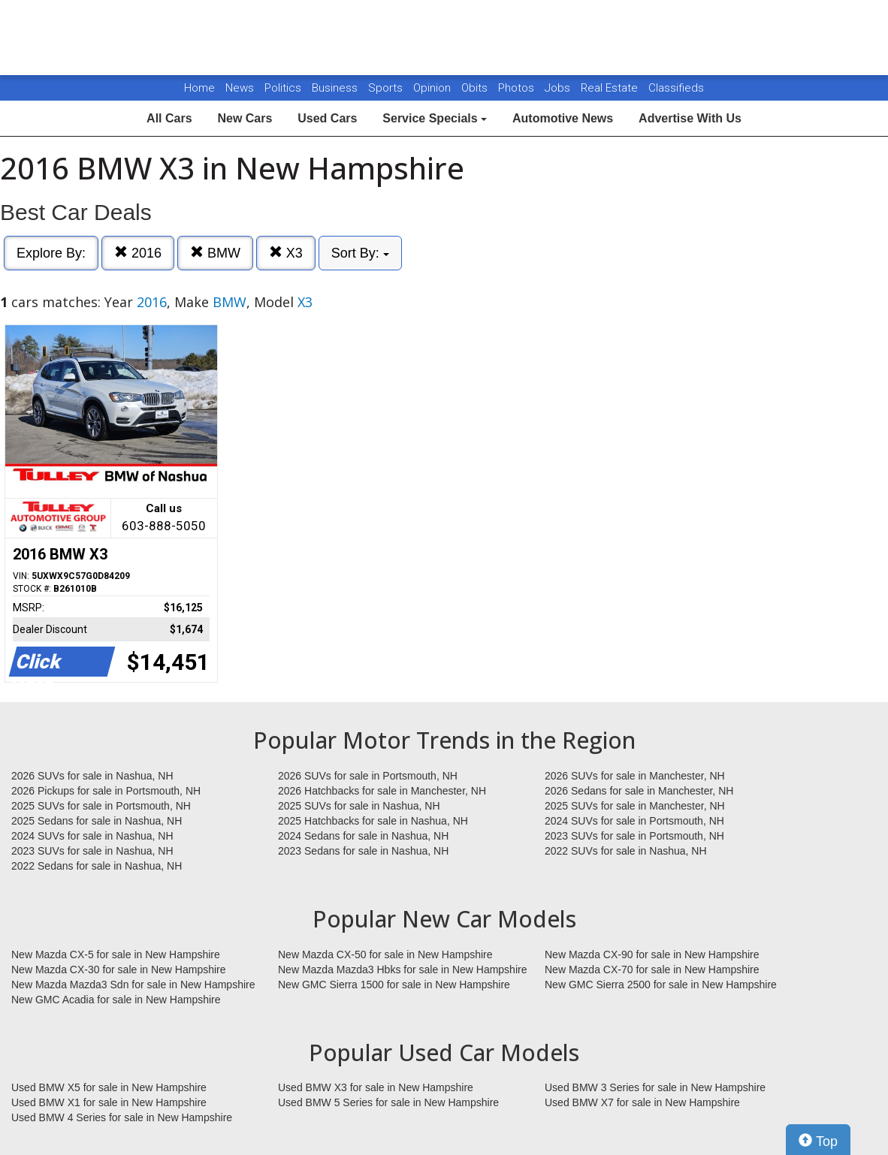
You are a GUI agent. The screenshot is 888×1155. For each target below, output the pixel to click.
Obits (476, 88)
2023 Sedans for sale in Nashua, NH (363, 851)
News (239, 88)
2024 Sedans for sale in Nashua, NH (363, 836)
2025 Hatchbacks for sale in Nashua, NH (373, 821)
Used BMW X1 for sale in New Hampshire (109, 1102)
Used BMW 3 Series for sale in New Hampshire (655, 1087)
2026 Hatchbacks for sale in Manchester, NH (382, 791)
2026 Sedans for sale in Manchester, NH (639, 791)
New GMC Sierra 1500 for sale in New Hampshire (394, 985)
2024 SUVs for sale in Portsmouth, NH (634, 821)
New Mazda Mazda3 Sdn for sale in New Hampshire (133, 985)
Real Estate (611, 88)
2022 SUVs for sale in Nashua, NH (626, 851)
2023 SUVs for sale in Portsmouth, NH (634, 836)
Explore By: (51, 253)
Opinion (433, 88)
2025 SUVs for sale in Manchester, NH (635, 806)
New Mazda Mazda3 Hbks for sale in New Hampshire (402, 970)
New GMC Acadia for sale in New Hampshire (116, 1000)
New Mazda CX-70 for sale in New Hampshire (652, 970)
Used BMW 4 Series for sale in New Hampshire (121, 1117)
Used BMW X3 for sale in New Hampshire (375, 1087)
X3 (286, 253)
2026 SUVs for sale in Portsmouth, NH (368, 776)
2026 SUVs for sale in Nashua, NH (92, 776)
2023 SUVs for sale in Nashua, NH (92, 851)
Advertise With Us (690, 118)
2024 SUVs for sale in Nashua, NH (92, 836)
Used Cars (327, 118)
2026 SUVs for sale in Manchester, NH (635, 776)
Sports (387, 88)
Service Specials (434, 118)
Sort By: (360, 253)
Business (336, 88)
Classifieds (676, 88)
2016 (138, 253)
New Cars (244, 118)
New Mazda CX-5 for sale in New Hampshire (115, 954)
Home (199, 88)
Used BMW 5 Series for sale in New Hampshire (388, 1102)
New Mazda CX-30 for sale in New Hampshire (118, 970)
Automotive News (562, 118)
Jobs (559, 88)
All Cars (169, 118)
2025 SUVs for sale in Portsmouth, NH (101, 806)
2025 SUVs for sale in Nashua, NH (359, 806)
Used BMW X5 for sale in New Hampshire (109, 1087)
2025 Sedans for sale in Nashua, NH (96, 821)
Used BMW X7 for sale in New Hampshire (642, 1102)
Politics (282, 88)
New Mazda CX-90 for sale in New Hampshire (652, 954)
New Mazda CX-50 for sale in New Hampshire (385, 954)
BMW (215, 253)
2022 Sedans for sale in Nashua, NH (96, 866)
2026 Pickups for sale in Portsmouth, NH (106, 791)
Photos (517, 88)
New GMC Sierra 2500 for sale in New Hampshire (661, 985)
